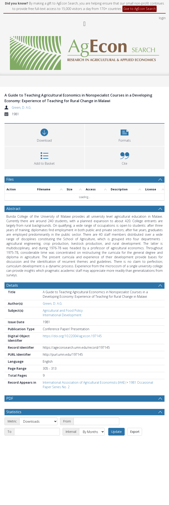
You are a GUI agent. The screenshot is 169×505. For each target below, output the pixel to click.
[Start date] (96, 421)
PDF (9, 398)
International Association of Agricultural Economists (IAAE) (84, 382)
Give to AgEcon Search (139, 9)
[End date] (37, 432)
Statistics (13, 411)
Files (10, 179)
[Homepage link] (84, 51)
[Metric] (38, 421)
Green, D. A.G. (21, 107)
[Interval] (92, 432)
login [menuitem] (162, 18)
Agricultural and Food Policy (63, 310)
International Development (62, 315)
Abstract (13, 208)
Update (116, 431)
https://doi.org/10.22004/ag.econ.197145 (72, 336)
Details (12, 285)
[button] (125, 134)
